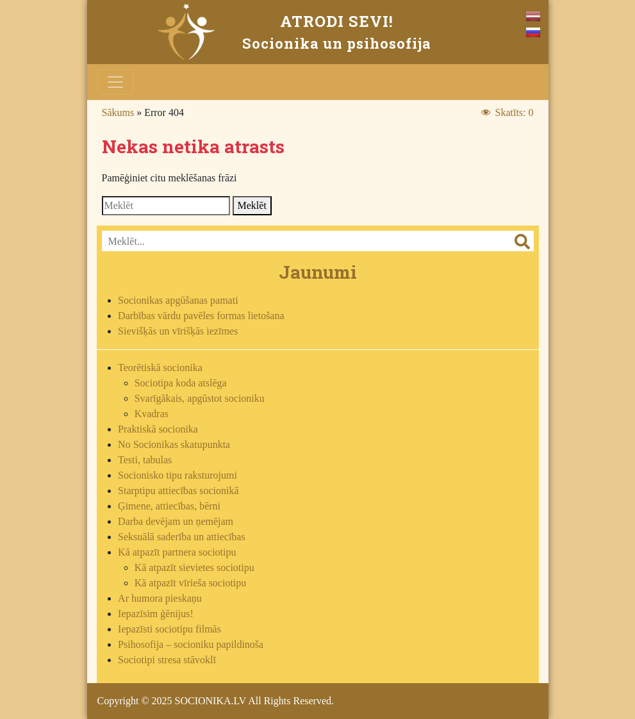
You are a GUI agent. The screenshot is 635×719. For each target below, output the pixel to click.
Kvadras (152, 413)
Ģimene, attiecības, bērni (169, 505)
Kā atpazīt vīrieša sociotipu (191, 582)
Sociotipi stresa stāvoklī (167, 659)
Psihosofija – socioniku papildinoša (190, 644)
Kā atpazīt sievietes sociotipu (194, 567)
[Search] (166, 205)
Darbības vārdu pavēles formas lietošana (201, 315)
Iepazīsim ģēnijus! (156, 613)
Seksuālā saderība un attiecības (181, 536)
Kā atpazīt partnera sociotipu (177, 552)
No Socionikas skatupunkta (174, 444)
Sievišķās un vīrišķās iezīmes (178, 331)
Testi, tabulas (145, 459)
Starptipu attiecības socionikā (178, 490)
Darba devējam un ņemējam (175, 521)
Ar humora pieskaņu (160, 598)
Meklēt (252, 205)
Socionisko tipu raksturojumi (177, 475)
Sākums (118, 112)
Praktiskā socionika (158, 429)
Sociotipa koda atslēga (181, 382)
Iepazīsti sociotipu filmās (169, 629)
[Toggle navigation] (115, 82)
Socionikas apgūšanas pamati (178, 300)
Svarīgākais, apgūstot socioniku (200, 398)
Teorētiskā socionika (160, 367)
